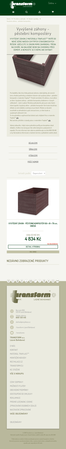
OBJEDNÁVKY (16, 422)
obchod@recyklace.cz (23, 322)
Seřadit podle (24, 173)
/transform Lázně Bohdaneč (25, 327)
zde (17, 118)
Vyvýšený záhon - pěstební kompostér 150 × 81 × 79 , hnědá (32, 224)
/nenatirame (20, 333)
